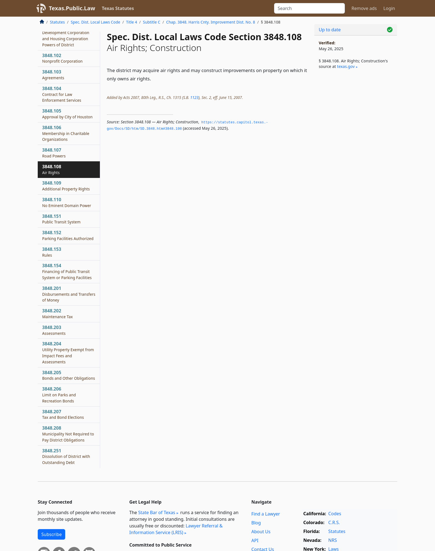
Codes (334, 514)
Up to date (330, 30)
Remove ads (364, 8)
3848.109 (66, 186)
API (254, 540)
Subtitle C (151, 22)
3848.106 (65, 133)
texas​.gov (346, 66)
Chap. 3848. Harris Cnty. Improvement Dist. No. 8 (210, 22)
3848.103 (53, 74)
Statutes (57, 22)
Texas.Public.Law (72, 8)
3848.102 (62, 58)
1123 (194, 97)
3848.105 (67, 113)
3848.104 (61, 94)
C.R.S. (334, 522)
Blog (256, 523)
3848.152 (67, 235)
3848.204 (68, 352)
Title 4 (131, 22)
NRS (332, 540)
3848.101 (65, 35)
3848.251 (66, 456)
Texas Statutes (118, 8)
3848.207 (63, 414)
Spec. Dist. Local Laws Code (95, 22)
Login (389, 8)
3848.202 (57, 313)
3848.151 (61, 219)
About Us (260, 532)
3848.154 (67, 271)
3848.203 (53, 330)
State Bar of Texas (156, 512)
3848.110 (66, 202)
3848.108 (51, 169)
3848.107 (54, 153)
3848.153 (51, 252)
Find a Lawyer (265, 514)
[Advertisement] (355, 165)
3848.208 (68, 434)
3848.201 (68, 294)
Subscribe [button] (51, 534)
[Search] (309, 8)
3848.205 (68, 375)
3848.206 (59, 395)
